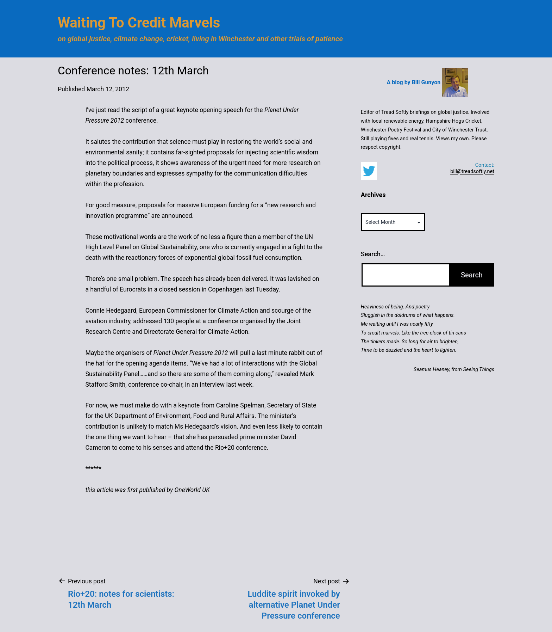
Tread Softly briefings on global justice (424, 112)
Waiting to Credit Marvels (139, 22)
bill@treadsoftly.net (472, 171)
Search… (373, 254)
